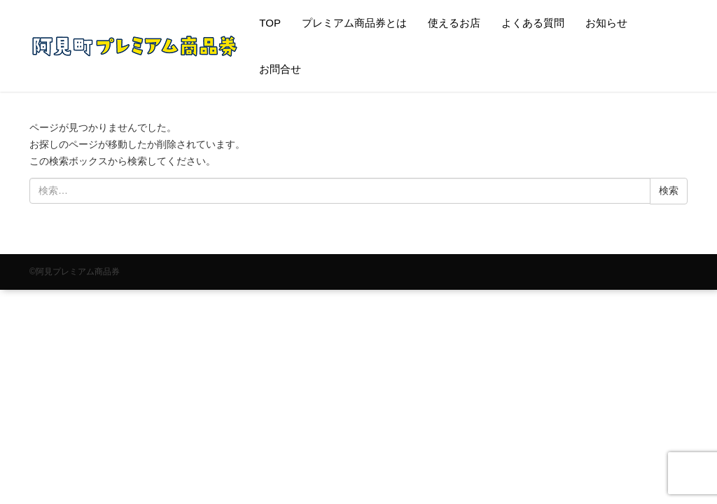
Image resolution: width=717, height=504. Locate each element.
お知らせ (606, 23)
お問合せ (280, 69)
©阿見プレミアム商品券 (74, 271)
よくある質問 (532, 23)
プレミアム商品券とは (354, 23)
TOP (270, 23)
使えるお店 (454, 23)
